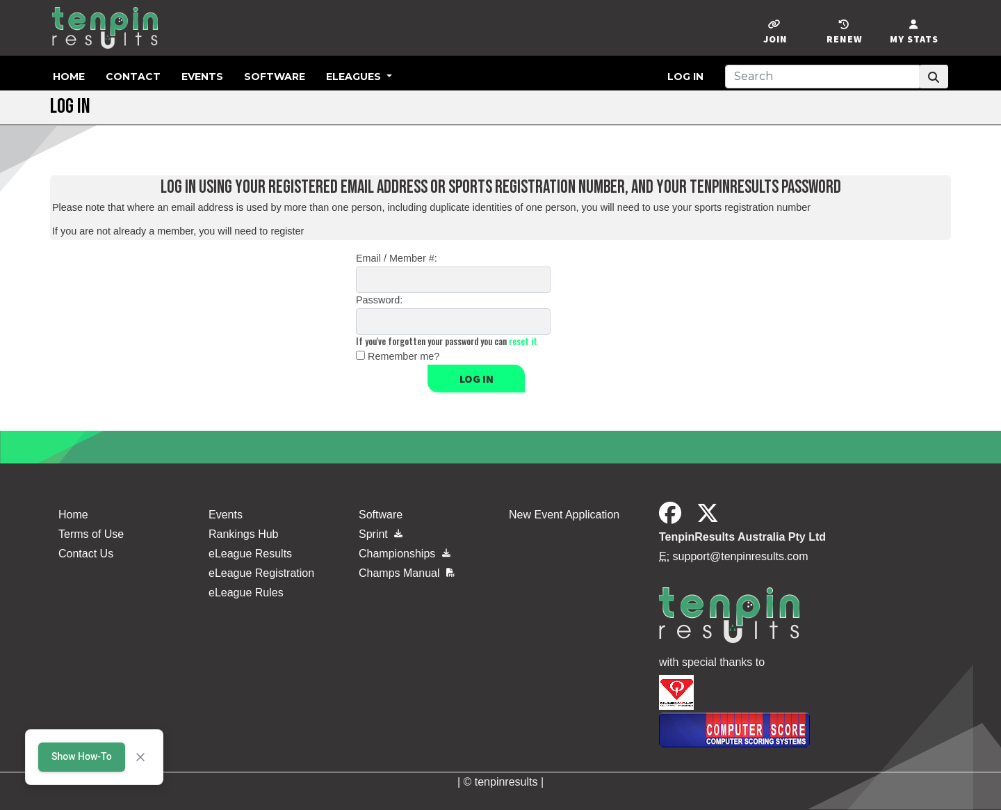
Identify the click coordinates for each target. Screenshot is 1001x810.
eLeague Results (250, 553)
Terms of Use (91, 534)
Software (274, 76)
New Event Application (564, 515)
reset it (523, 341)
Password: (379, 299)
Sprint (380, 534)
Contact (133, 76)
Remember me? (403, 356)
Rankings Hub (244, 534)
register (287, 231)
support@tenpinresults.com (740, 556)
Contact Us (85, 553)
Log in (685, 76)
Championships (404, 553)
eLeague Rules (246, 592)
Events (202, 76)
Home (69, 76)
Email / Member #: (396, 258)
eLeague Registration (261, 573)
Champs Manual (407, 573)
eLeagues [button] (355, 76)
